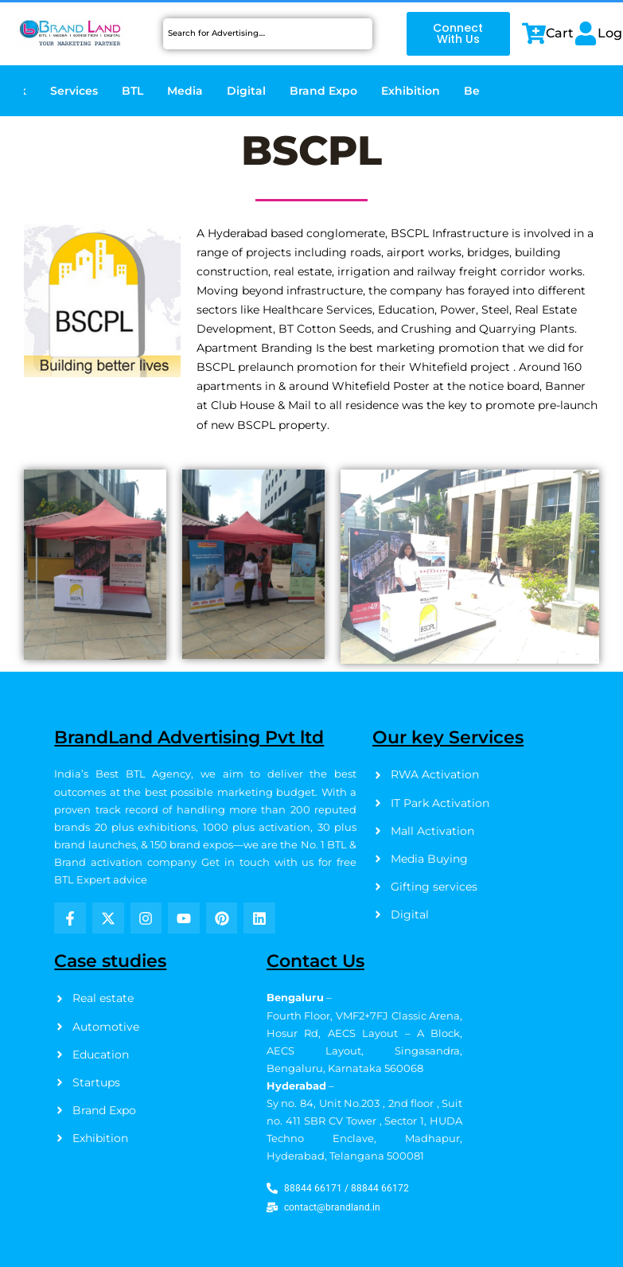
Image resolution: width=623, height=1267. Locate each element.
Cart (560, 33)
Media (185, 91)
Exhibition (410, 91)
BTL (132, 91)
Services (74, 91)
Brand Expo (323, 91)
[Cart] (534, 33)
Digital (246, 91)
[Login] (586, 33)
